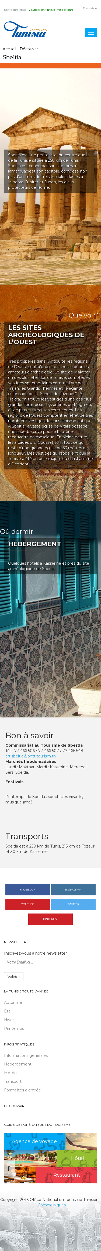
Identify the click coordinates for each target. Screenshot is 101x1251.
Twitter (73, 904)
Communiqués (52, 1205)
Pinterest (50, 919)
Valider (14, 976)
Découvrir (29, 49)
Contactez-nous (15, 10)
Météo (10, 1072)
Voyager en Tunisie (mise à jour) (51, 10)
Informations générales (26, 1055)
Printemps (14, 1028)
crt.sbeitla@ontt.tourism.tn (30, 756)
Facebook (27, 889)
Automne (13, 1002)
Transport (13, 1081)
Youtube (27, 904)
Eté (7, 1011)
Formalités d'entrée (22, 1090)
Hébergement (18, 1064)
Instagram (73, 889)
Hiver (9, 1019)
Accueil (9, 49)
